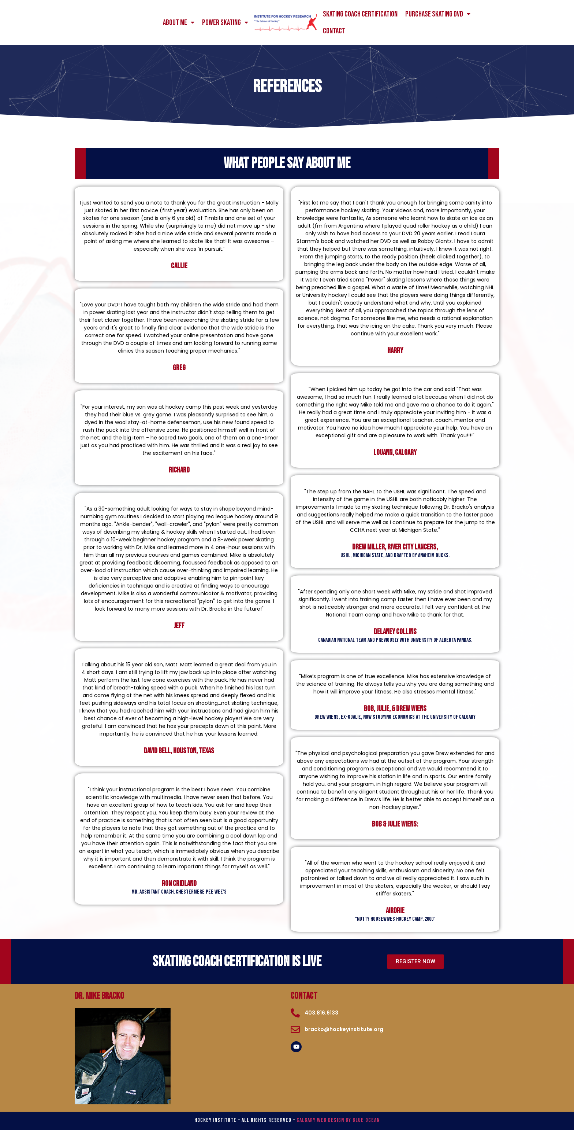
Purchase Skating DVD (437, 14)
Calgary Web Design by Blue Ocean (338, 1120)
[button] (415, 961)
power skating (225, 23)
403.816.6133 (321, 1012)
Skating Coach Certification (360, 14)
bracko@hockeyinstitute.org (344, 1029)
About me (178, 23)
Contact (334, 31)
